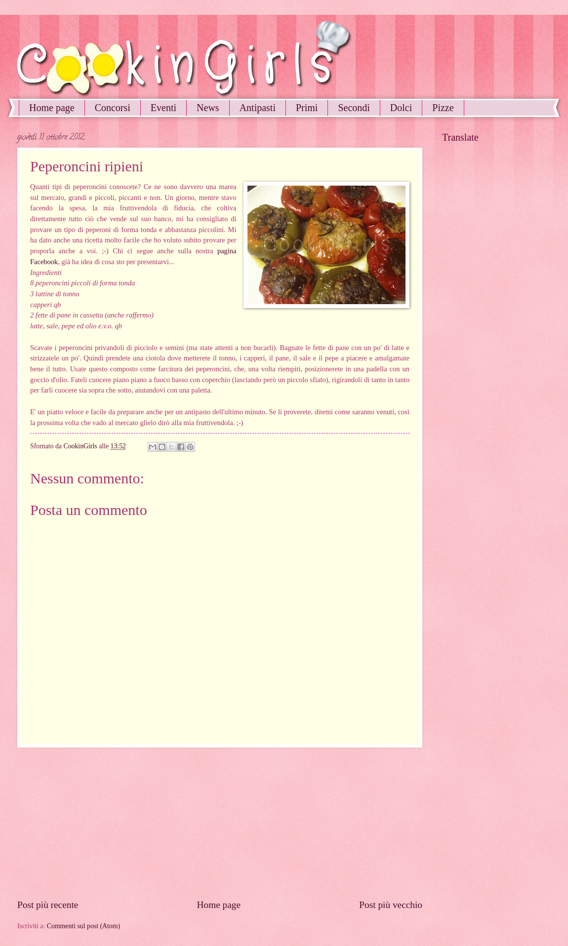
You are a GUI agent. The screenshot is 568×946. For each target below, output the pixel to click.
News (208, 107)
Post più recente (47, 905)
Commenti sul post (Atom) (83, 926)
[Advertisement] (220, 823)
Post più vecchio (390, 905)
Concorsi (112, 107)
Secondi (353, 107)
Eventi (163, 107)
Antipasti (258, 107)
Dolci (401, 107)
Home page (52, 107)
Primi (307, 107)
